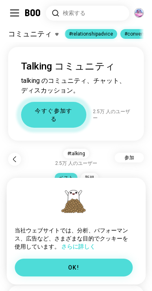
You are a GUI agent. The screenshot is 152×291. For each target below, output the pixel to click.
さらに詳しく (78, 246)
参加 (129, 157)
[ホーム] (33, 12)
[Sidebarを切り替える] (14, 13)
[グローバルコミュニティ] (139, 13)
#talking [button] (76, 153)
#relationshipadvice (91, 34)
